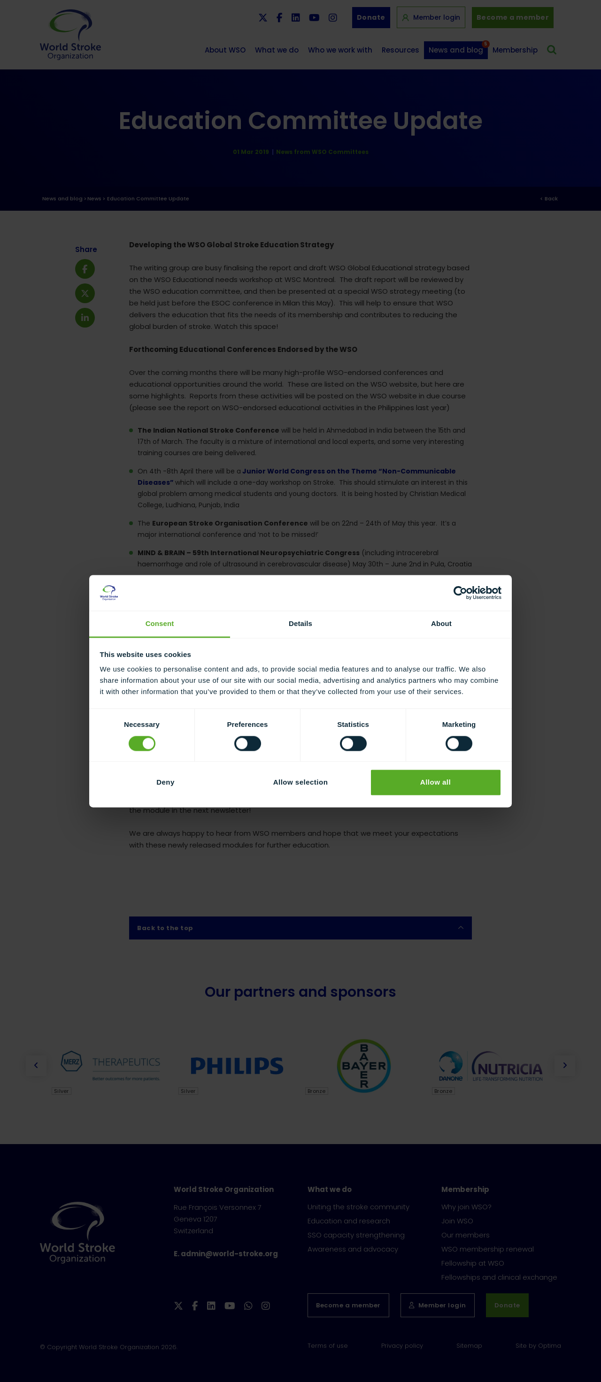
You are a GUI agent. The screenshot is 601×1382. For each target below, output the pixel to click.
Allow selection (300, 782)
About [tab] (441, 624)
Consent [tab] (160, 624)
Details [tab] (300, 624)
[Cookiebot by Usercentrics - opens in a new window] (460, 593)
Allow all (435, 782)
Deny (165, 782)
